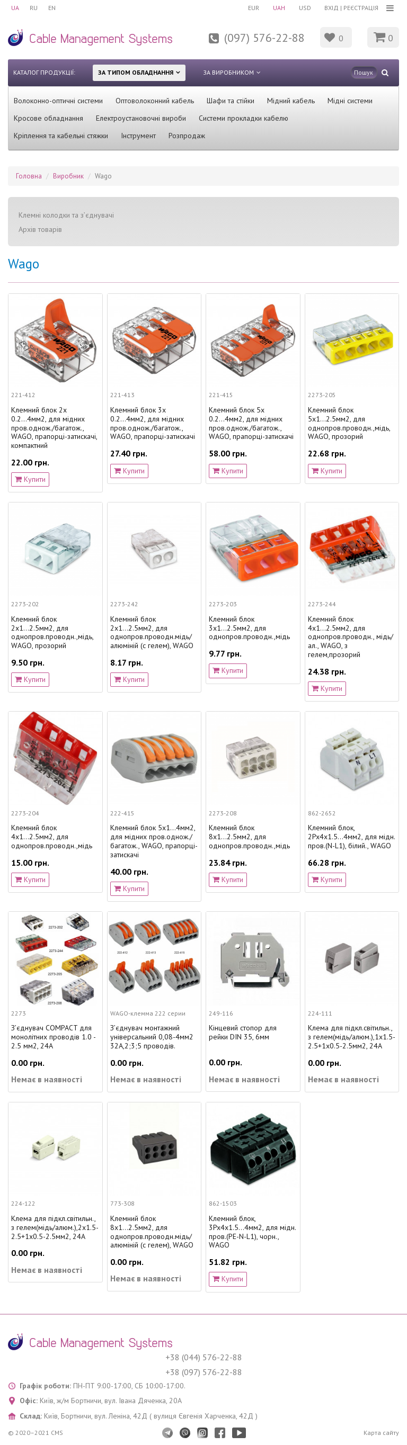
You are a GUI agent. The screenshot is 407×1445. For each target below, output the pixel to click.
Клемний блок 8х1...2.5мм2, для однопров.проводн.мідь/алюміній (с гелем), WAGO (151, 1232)
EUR (253, 8)
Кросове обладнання (48, 118)
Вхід (331, 8)
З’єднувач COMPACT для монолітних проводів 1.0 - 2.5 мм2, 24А (53, 1037)
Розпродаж (187, 135)
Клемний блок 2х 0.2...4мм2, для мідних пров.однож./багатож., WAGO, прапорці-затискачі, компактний (54, 428)
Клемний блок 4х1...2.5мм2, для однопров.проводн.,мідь (51, 836)
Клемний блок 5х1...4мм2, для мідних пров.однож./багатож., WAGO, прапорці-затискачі (154, 841)
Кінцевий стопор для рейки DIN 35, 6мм (243, 1033)
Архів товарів (40, 229)
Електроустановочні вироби (141, 118)
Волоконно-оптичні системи (58, 100)
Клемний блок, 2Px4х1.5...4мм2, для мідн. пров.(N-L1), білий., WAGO (351, 836)
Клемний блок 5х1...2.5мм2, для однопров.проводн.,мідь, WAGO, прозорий (349, 423)
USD (305, 8)
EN (52, 8)
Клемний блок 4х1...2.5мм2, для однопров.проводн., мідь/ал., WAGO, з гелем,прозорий (350, 637)
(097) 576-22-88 (264, 37)
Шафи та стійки (230, 100)
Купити (30, 479)
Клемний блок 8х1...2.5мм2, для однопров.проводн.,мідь (249, 836)
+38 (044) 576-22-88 (203, 1357)
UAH (279, 8)
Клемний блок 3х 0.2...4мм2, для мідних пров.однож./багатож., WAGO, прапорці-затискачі (152, 423)
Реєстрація (360, 8)
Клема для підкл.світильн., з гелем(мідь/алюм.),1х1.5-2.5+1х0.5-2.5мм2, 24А (351, 1037)
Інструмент (138, 135)
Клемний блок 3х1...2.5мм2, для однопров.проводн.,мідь (249, 628)
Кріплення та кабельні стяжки (61, 135)
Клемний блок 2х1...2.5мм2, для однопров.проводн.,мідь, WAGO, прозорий (52, 632)
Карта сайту (381, 1433)
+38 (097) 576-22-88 (203, 1372)
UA (15, 8)
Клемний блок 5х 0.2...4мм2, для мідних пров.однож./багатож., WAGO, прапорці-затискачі (251, 423)
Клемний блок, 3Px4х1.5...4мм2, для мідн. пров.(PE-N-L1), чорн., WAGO (252, 1232)
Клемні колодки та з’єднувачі (66, 215)
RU (34, 8)
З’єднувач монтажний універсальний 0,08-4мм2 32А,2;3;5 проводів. (151, 1037)
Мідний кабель (291, 100)
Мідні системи (350, 100)
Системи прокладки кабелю (243, 118)
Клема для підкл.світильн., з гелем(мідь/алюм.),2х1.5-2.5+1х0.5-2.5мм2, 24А (55, 1227)
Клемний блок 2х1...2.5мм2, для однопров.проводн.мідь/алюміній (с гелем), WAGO (151, 632)
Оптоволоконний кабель (155, 100)
